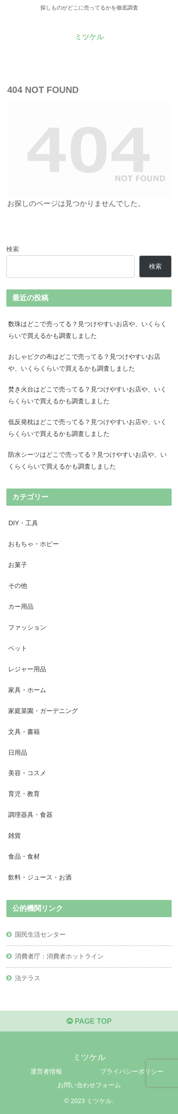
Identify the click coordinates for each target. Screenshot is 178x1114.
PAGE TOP (89, 1021)
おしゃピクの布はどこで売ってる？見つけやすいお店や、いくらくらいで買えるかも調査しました (84, 362)
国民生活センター (40, 934)
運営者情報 (46, 1071)
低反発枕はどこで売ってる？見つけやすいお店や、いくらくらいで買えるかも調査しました (87, 427)
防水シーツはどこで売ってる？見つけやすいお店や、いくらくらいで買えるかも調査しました (87, 460)
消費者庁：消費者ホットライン (59, 956)
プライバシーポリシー (132, 1071)
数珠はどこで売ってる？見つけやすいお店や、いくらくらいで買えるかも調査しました (87, 329)
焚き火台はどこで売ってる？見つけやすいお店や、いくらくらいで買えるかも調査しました (87, 395)
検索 (12, 249)
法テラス (27, 978)
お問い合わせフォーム (89, 1085)
